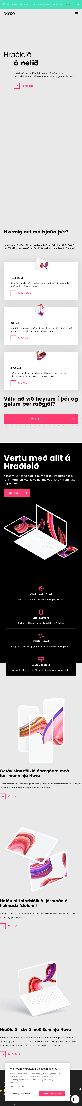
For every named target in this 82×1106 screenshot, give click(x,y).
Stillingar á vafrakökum (22, 1093)
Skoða (68, 4)
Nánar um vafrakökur (17, 1086)
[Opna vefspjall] (75, 1099)
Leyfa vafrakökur (52, 1093)
